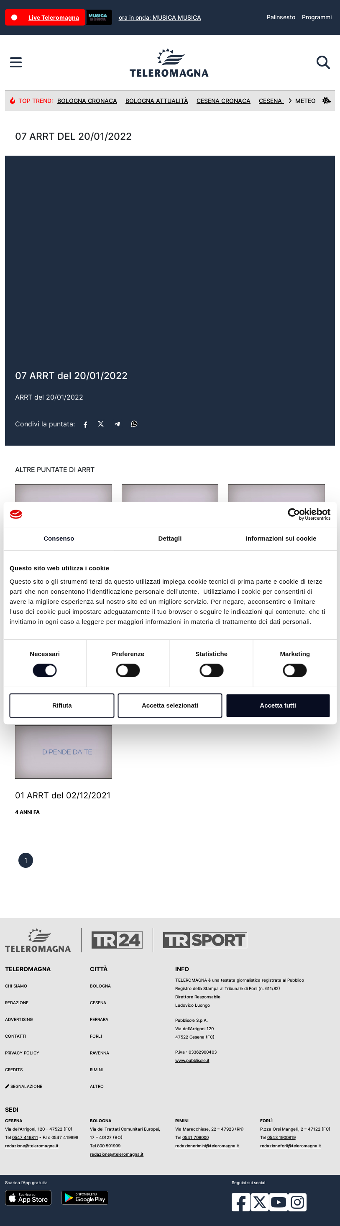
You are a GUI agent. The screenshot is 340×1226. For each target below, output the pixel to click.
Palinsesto (281, 17)
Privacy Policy (22, 1052)
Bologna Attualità (156, 100)
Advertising (19, 1019)
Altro (97, 1086)
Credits (14, 1069)
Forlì (96, 1036)
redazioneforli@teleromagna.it (290, 1145)
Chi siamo (16, 985)
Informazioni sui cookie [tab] (281, 538)
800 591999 (108, 1145)
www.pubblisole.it (192, 1060)
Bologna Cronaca (87, 100)
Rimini (96, 1069)
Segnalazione (23, 1086)
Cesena (98, 1002)
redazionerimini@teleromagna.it (207, 1145)
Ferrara (99, 1019)
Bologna (100, 985)
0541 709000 (195, 1137)
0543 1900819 (281, 1137)
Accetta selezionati (170, 705)
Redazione (16, 1002)
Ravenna (99, 1052)
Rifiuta (62, 705)
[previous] (25, 860)
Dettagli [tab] (170, 538)
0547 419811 (25, 1137)
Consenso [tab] (58, 538)
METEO (309, 100)
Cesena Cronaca (224, 100)
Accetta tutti (278, 705)
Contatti (15, 1036)
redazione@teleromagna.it (32, 1145)
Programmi (317, 17)
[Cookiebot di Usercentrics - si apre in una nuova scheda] (293, 514)
